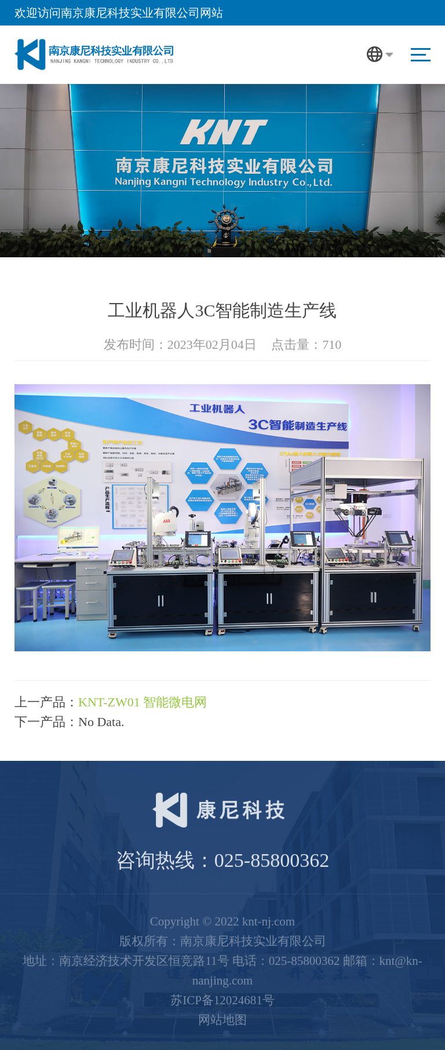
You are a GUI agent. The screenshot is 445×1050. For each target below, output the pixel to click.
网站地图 (222, 1017)
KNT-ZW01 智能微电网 (142, 702)
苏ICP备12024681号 (222, 997)
